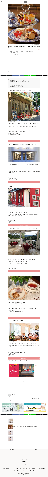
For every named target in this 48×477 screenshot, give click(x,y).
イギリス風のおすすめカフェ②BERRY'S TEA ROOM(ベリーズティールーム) (21, 81)
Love (12, 452)
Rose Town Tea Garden (23, 270)
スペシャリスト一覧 (25, 468)
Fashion (12, 449)
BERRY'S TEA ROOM (24, 182)
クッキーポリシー (20, 468)
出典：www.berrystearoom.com (12, 162)
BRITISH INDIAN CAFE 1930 (24, 225)
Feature (36, 454)
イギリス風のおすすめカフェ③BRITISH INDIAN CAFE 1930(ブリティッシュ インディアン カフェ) (24, 82)
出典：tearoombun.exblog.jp (11, 300)
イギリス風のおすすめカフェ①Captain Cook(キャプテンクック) (19, 80)
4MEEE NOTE (12, 456)
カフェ (11, 400)
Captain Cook (24, 140)
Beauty (36, 449)
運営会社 (30, 468)
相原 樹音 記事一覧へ (35, 398)
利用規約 (4, 468)
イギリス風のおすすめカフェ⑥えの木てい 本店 (16, 86)
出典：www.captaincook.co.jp (36, 44)
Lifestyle (12, 454)
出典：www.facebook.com (11, 121)
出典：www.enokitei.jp (11, 341)
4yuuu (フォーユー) (34, 468)
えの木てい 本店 (23, 358)
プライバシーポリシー (14, 468)
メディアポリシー (8, 468)
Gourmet (36, 452)
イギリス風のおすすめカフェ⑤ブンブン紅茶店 (16, 85)
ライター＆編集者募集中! (41, 468)
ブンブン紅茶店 (23, 317)
